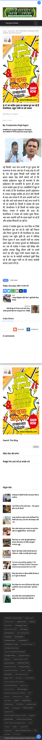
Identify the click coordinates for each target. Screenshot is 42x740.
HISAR (23, 670)
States (15, 727)
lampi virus (24, 685)
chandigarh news (21, 625)
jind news (19, 678)
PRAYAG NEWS (28, 708)
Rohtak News (8, 719)
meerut (6, 697)
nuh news (7, 700)
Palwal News (26, 700)
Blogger (21, 329)
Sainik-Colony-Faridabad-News (14, 723)
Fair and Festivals (23, 633)
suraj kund (23, 727)
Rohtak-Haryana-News (24, 719)
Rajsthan (32, 715)
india (29, 670)
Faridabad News (9, 640)
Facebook (34, 329)
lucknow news (9, 689)
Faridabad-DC (23, 640)
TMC (35, 730)
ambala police (21, 622)
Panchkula (20, 704)
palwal (16, 700)
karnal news (29, 678)
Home (5, 31)
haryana (7, 659)
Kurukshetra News (10, 685)
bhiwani (32, 622)
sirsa (30, 723)
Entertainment (9, 633)
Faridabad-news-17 (27, 644)
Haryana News (9, 663)
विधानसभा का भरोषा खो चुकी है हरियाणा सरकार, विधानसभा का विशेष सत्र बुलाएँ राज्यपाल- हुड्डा (24, 542)
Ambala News (9, 622)
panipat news (31, 704)
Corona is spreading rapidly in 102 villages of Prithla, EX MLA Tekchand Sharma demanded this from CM (25, 564)
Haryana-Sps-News (11, 670)
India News (11, 31)
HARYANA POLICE (23, 663)
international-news (21, 674)
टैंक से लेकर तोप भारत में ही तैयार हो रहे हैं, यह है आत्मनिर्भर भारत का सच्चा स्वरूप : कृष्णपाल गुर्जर (25, 587)
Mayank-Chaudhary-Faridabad (14, 693)
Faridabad (7, 637)
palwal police (8, 704)
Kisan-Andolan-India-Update (14, 682)
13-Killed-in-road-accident (13, 618)
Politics (6, 708)
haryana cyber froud (20, 659)
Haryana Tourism (10, 667)
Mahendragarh (22, 689)
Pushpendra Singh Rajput (17, 125)
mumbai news (17, 697)
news (27, 697)
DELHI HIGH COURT (10, 629)
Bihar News (8, 625)
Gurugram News (9, 655)
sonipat (7, 727)
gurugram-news (24, 655)
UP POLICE (16, 734)
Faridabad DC (19, 637)
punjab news (8, 712)
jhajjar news (8, 678)
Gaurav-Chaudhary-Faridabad (14, 652)
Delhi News (24, 629)
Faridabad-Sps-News (11, 648)
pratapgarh (16, 708)
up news (7, 734)
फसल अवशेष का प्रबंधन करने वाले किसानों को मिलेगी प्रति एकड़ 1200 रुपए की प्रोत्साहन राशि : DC (25, 519)
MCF (29, 693)
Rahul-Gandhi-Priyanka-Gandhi (15, 715)
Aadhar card (29, 618)
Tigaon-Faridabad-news (23, 730)
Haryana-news (24, 667)
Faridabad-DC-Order (11, 644)
